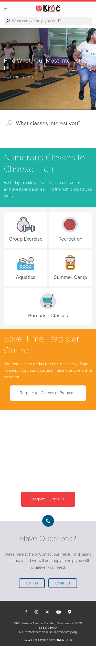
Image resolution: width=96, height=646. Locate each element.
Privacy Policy (64, 639)
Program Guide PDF (48, 499)
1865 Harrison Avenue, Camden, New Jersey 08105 (47, 623)
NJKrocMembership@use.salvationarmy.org (48, 632)
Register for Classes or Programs (48, 392)
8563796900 (48, 627)
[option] (48, 69)
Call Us (32, 583)
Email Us (62, 583)
